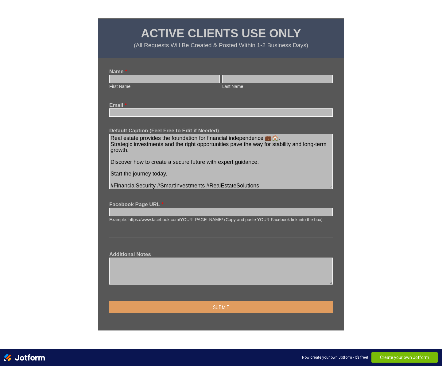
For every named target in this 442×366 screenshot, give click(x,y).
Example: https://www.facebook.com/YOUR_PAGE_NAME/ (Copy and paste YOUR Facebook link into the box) (216, 219)
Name (118, 71)
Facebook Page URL (136, 204)
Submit (221, 307)
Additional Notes (130, 254)
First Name (119, 86)
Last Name (232, 86)
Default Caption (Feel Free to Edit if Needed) (164, 131)
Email (118, 105)
